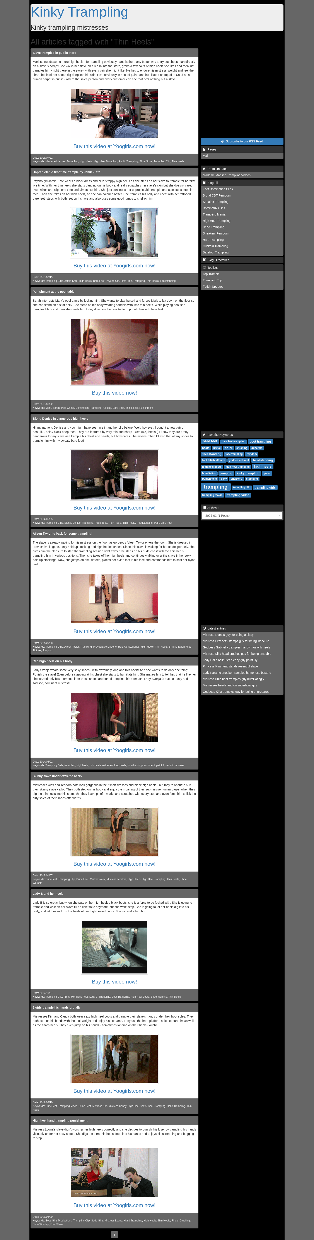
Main (206, 155)
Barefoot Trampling (216, 252)
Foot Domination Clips (218, 189)
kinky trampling (248, 473)
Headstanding (144, 522)
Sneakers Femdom (216, 233)
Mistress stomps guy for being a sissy (228, 634)
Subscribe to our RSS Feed (242, 141)
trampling (69, 765)
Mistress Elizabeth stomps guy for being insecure (236, 641)
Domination (82, 407)
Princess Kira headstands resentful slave (230, 666)
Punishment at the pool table (53, 291)
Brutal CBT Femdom (216, 195)
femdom (252, 454)
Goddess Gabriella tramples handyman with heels (236, 647)
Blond (67, 522)
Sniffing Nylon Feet (180, 646)
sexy (224, 478)
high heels (82, 765)
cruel (228, 448)
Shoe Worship (159, 996)
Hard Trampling (213, 239)
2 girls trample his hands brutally (56, 1007)
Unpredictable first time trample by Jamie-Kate (66, 172)
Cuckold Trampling (215, 246)
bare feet (210, 441)
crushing (241, 448)
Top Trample (211, 274)
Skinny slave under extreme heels (57, 776)
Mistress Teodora (116, 879)
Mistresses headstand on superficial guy (230, 685)
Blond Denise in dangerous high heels (60, 418)
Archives (211, 508)
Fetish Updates (213, 286)
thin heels (95, 765)
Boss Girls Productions (59, 1220)
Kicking (107, 407)
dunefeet (256, 448)
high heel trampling (237, 466)
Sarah (56, 407)
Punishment (146, 407)
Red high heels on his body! (53, 661)
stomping (252, 478)
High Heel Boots (140, 996)
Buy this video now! (114, 393)
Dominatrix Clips (214, 208)
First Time (126, 280)
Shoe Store (145, 161)
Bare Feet (98, 280)
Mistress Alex (97, 879)
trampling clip (241, 487)
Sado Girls (97, 1220)
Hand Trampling (176, 1106)
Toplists (210, 267)
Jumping (47, 650)
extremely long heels (114, 765)
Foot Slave (56, 1224)
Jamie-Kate (70, 280)
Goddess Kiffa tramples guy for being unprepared (236, 691)
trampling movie (212, 495)
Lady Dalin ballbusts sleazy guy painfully (230, 660)
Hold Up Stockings (129, 646)
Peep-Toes (101, 522)
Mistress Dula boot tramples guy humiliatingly (233, 679)
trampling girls (265, 487)
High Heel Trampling (105, 161)
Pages (209, 149)
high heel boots (212, 466)
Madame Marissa (55, 161)
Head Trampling (213, 227)
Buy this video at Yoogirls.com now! (114, 146)
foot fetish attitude (213, 460)
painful (160, 765)
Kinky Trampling (79, 11)
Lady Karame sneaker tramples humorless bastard (237, 672)
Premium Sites (215, 169)
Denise (76, 522)
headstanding (263, 460)
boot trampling (260, 441)
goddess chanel (239, 460)
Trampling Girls (54, 280)
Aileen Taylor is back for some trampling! (62, 533)
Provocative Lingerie (105, 646)
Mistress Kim (99, 1106)
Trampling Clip (162, 161)
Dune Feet (82, 879)
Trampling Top (212, 280)
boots (205, 448)
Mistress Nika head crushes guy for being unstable (237, 653)
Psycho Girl (112, 280)
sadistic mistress (174, 765)
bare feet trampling (233, 441)
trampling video (238, 495)
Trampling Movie (67, 1106)
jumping (226, 473)
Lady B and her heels (48, 893)
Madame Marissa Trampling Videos (227, 175)
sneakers (236, 478)
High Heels (86, 161)
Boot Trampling (120, 996)
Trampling (72, 161)
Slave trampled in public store (54, 53)
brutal (216, 448)
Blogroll (210, 183)
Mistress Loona (113, 1220)
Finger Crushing (180, 1220)
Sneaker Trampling (216, 202)
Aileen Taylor (71, 646)
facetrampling (234, 454)
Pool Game (67, 407)
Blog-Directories (216, 260)
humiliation (134, 765)
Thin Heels (178, 161)
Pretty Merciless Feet (75, 996)
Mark (48, 407)
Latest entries (214, 628)
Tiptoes (37, 650)
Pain (156, 522)
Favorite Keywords (218, 434)
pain (267, 473)
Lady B (93, 996)
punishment (148, 765)
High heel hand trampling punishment (60, 1120)
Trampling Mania (214, 214)
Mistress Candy (117, 1106)
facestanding (211, 454)
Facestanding (168, 280)
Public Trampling (128, 161)
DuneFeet (51, 879)
